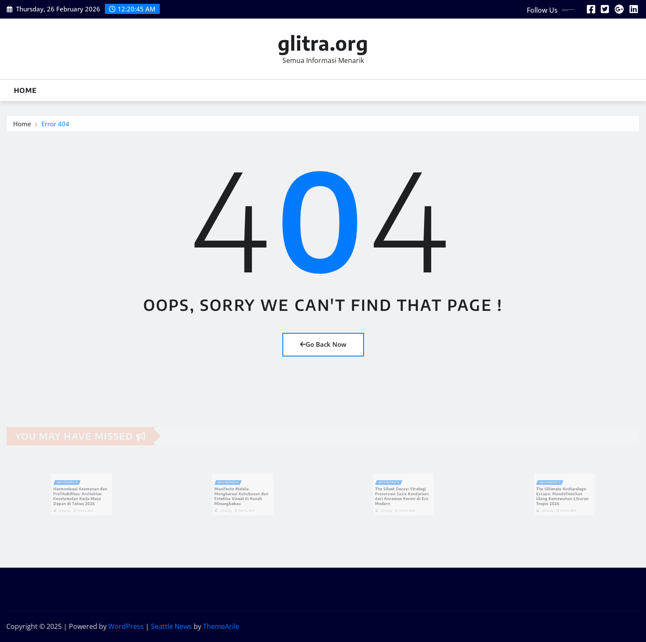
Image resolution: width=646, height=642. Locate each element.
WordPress (126, 626)
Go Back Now (323, 344)
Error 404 (55, 126)
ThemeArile (221, 626)
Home (25, 90)
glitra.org (323, 43)
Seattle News (171, 626)
